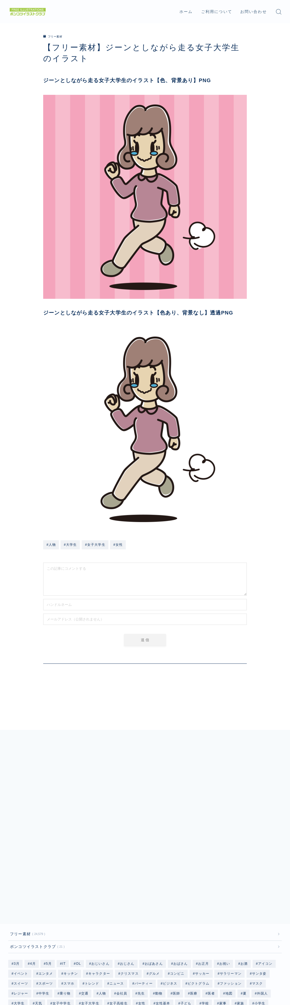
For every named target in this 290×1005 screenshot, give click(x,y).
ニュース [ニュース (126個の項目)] (117, 892)
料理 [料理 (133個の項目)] (151, 922)
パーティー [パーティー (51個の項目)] (143, 892)
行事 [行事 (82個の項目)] (264, 932)
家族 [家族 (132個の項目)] (240, 912)
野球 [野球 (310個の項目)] (63, 942)
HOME (14, 960)
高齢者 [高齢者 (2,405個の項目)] (244, 942)
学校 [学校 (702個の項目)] (205, 912)
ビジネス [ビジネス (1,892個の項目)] (170, 892)
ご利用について (216, 11)
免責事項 (62, 977)
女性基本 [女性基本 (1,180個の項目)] (162, 912)
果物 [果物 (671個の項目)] (183, 922)
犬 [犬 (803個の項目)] (273, 922)
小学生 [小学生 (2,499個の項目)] (260, 912)
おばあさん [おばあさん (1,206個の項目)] (154, 873)
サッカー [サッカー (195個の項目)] (202, 883)
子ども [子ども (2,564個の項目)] (185, 912)
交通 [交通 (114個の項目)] (84, 902)
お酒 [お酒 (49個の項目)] (244, 873)
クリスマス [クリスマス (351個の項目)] (130, 883)
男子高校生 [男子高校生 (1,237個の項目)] (94, 932)
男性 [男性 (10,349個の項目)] (116, 932)
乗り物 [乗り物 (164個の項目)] (65, 902)
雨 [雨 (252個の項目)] (114, 942)
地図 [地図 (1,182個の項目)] (228, 902)
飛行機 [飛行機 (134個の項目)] (146, 942)
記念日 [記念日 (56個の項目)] (19, 942)
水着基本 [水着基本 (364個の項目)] (240, 922)
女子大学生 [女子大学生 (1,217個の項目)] (90, 912)
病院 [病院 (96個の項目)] (159, 932)
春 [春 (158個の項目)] (167, 922)
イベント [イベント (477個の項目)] (21, 883)
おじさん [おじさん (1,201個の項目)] (127, 873)
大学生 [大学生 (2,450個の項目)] (19, 912)
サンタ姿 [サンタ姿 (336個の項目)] (259, 883)
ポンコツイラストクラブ (36, 855)
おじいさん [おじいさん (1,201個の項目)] (100, 873)
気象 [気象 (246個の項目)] (201, 922)
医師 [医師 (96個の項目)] (176, 902)
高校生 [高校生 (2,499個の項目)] (223, 942)
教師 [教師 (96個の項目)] (116, 922)
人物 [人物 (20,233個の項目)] (102, 902)
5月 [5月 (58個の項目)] (49, 873)
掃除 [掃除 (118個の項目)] (99, 922)
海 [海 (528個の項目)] (259, 922)
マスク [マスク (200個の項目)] (257, 892)
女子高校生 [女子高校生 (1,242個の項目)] (119, 912)
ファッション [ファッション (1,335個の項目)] (231, 892)
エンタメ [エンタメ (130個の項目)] (46, 883)
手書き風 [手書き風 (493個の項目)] (78, 922)
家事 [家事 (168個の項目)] (222, 912)
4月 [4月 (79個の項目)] (32, 873)
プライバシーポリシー (26, 977)
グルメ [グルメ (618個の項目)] (154, 883)
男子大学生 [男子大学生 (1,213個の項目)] (65, 932)
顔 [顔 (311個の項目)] (128, 942)
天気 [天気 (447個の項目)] (38, 912)
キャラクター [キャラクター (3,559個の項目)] (99, 883)
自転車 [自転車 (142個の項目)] (245, 932)
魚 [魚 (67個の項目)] (262, 942)
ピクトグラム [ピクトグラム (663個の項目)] (198, 892)
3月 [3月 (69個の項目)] (17, 873)
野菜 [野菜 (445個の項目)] (80, 942)
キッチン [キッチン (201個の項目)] (71, 883)
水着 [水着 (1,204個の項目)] (218, 922)
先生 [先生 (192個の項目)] (141, 902)
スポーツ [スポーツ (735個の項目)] (46, 892)
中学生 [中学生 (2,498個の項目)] (44, 902)
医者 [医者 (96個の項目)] (211, 902)
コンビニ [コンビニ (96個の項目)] (177, 883)
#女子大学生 (95, 545)
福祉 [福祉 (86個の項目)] (194, 932)
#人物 (51, 545)
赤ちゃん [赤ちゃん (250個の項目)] (42, 942)
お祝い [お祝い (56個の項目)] (224, 873)
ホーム (186, 11)
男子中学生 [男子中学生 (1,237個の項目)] (37, 932)
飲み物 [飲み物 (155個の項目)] (202, 942)
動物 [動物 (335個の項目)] (158, 902)
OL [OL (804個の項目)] (78, 873)
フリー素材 (54, 36)
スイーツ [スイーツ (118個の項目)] (21, 892)
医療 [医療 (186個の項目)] (193, 902)
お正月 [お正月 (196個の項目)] (203, 873)
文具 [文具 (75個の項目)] (134, 922)
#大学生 (70, 545)
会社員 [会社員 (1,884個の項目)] (121, 902)
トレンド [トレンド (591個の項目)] (92, 892)
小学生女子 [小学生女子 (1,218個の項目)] (23, 922)
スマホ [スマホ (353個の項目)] (69, 892)
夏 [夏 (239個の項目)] (245, 902)
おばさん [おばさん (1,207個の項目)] (180, 873)
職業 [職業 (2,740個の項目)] (225, 932)
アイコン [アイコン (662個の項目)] (265, 873)
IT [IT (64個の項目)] (64, 873)
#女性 (118, 545)
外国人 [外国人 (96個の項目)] (262, 902)
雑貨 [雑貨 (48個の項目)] (98, 942)
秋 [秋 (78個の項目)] (210, 932)
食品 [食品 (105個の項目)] (183, 942)
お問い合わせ (253, 11)
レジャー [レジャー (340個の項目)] (21, 902)
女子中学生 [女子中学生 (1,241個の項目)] (62, 912)
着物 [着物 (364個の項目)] (176, 932)
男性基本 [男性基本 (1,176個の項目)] (138, 932)
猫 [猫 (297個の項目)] (15, 932)
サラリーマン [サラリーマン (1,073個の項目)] (231, 883)
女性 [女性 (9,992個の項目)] (141, 912)
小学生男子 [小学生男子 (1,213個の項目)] (51, 922)
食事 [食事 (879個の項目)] (165, 942)
